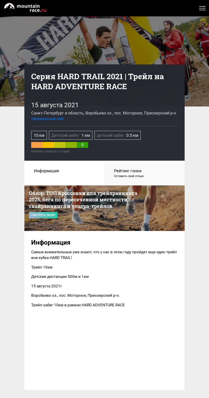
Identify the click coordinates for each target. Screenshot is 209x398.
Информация (46, 170)
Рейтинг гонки (145, 173)
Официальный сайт (47, 119)
